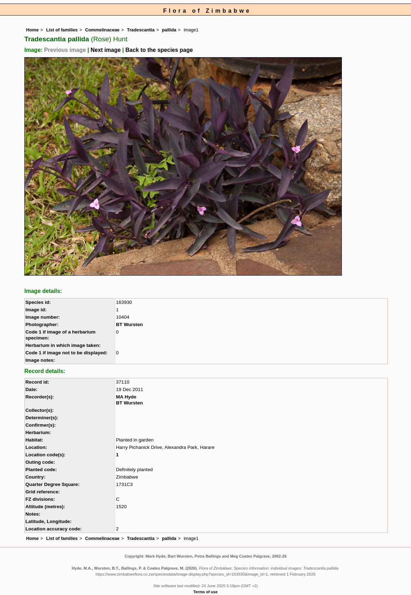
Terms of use (205, 592)
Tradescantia (141, 29)
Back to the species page (159, 50)
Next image (106, 50)
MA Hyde (126, 396)
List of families (62, 29)
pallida (169, 29)
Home (32, 29)
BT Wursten (129, 324)
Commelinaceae (102, 29)
